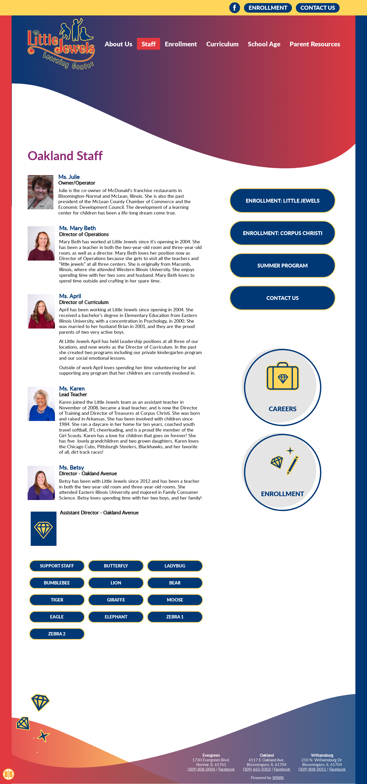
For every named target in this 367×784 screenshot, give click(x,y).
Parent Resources (315, 43)
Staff (149, 43)
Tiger (57, 600)
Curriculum (222, 43)
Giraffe (116, 600)
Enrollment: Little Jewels (283, 200)
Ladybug (175, 566)
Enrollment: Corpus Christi (282, 233)
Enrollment (181, 43)
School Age (264, 43)
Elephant (116, 617)
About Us (118, 43)
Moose (175, 600)
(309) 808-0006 (201, 769)
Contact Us (282, 297)
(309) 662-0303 (257, 769)
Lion (116, 583)
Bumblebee (57, 583)
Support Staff (57, 566)
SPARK (278, 777)
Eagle (57, 617)
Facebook (226, 769)
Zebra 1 (175, 617)
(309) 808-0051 (312, 769)
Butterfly (116, 566)
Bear (175, 583)
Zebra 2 (57, 634)
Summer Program (282, 265)
